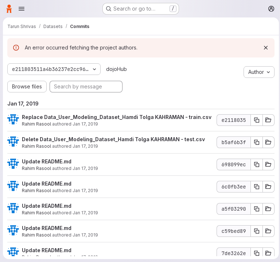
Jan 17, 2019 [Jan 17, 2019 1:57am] (85, 175)
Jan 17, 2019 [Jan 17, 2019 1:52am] (85, 220)
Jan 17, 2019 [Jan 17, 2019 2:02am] (85, 153)
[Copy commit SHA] (255, 124)
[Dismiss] (264, 47)
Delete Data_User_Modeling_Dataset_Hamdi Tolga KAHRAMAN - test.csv (113, 146)
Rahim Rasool (36, 131)
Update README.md (46, 169)
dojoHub (115, 69)
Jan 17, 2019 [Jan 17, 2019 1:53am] (85, 198)
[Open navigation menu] (21, 9)
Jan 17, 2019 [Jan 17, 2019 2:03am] (85, 131)
